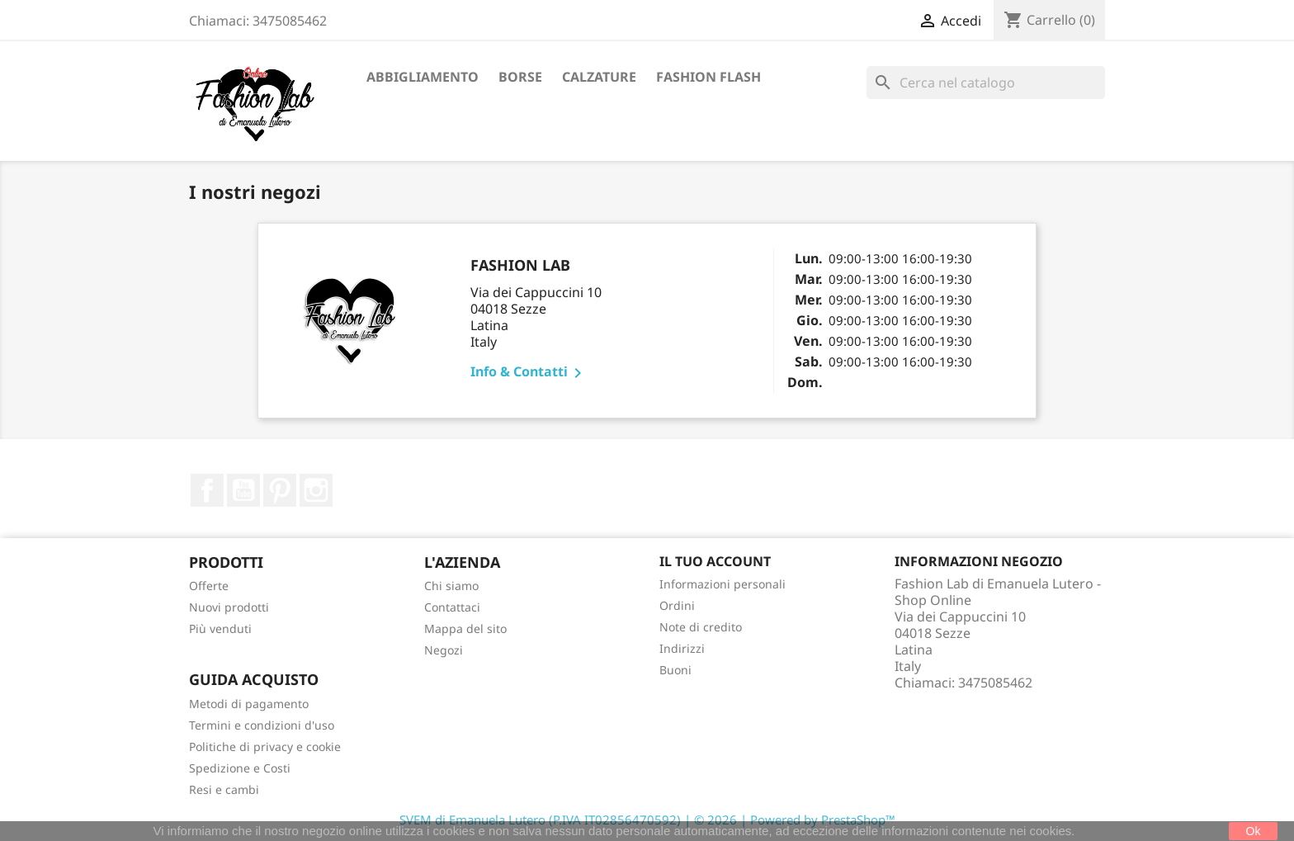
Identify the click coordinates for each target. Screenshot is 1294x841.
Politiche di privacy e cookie (265, 746)
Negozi (443, 650)
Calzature (599, 77)
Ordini (677, 605)
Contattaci (452, 607)
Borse (520, 77)
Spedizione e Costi (239, 768)
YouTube (243, 490)
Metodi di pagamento (249, 703)
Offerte (209, 585)
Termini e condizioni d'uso (261, 725)
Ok (1253, 831)
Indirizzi (682, 648)
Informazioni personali (722, 584)
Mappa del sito (465, 628)
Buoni (675, 670)
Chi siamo (451, 585)
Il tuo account (715, 561)
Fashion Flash (708, 77)
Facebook (207, 490)
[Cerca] (986, 82)
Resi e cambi (224, 789)
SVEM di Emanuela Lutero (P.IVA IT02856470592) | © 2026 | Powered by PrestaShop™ (647, 819)
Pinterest (279, 490)
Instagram (316, 490)
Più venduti (220, 628)
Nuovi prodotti (229, 607)
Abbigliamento (422, 77)
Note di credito (700, 627)
